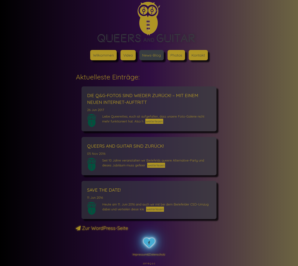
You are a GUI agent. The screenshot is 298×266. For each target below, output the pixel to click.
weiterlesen (154, 121)
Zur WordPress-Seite (102, 228)
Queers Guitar (146, 38)
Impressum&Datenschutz (149, 254)
